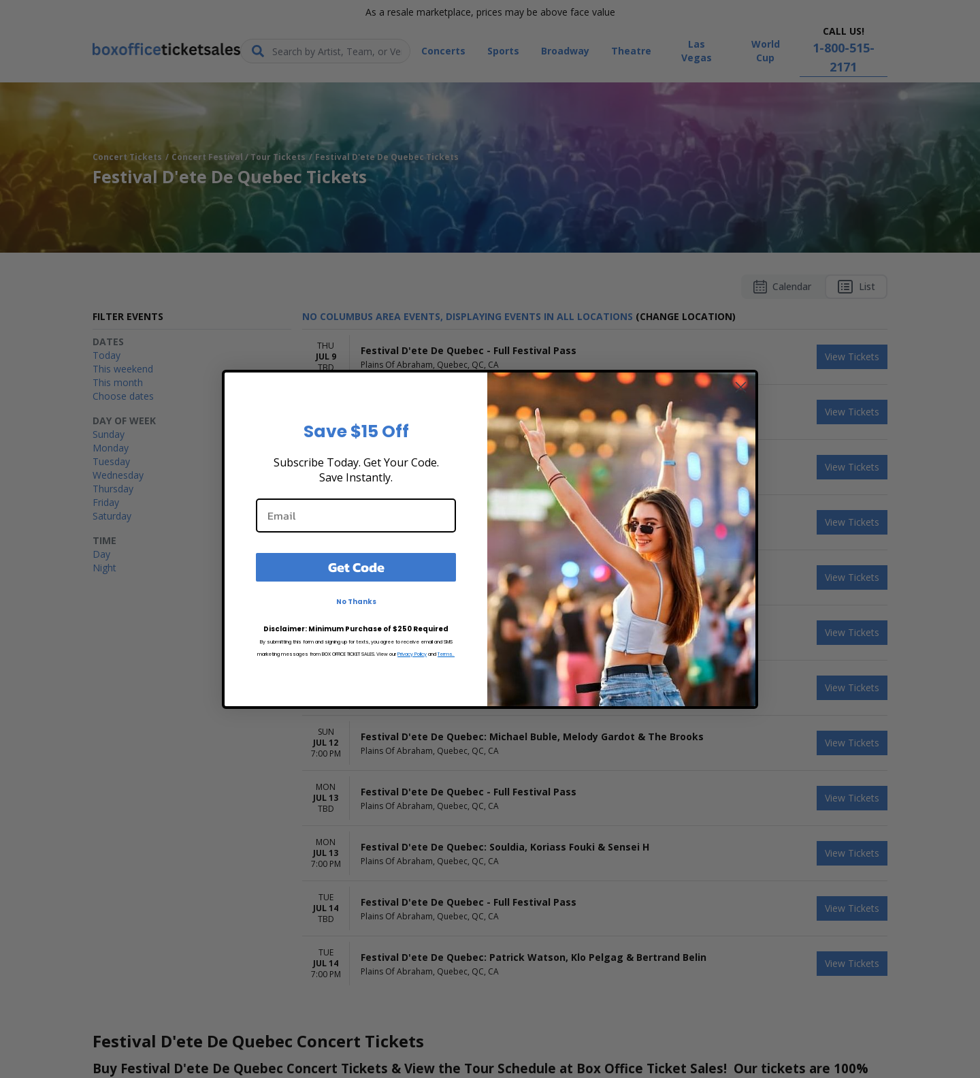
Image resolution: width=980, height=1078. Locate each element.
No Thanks (356, 602)
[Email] (356, 515)
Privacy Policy (412, 654)
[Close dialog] (741, 387)
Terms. (446, 654)
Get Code (356, 567)
